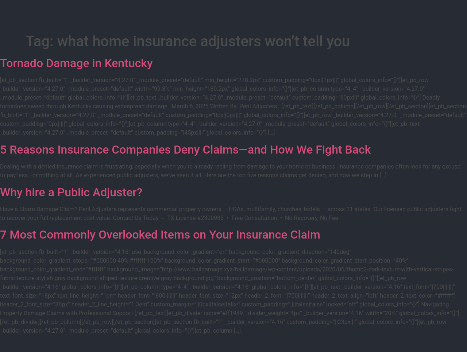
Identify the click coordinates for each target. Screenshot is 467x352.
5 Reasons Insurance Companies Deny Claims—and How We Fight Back (185, 149)
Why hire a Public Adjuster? (71, 192)
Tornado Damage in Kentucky (76, 63)
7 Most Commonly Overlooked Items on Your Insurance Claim (160, 234)
